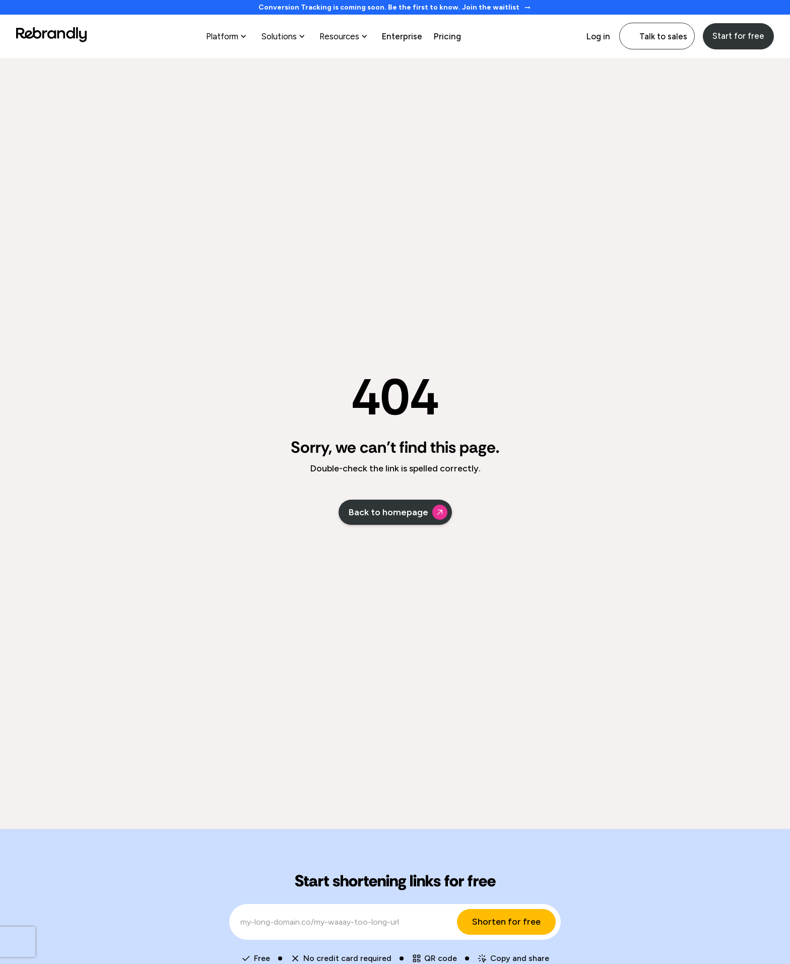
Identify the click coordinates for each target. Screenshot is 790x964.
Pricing (447, 36)
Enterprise (401, 36)
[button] (227, 36)
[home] (51, 36)
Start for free (738, 36)
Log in (598, 36)
